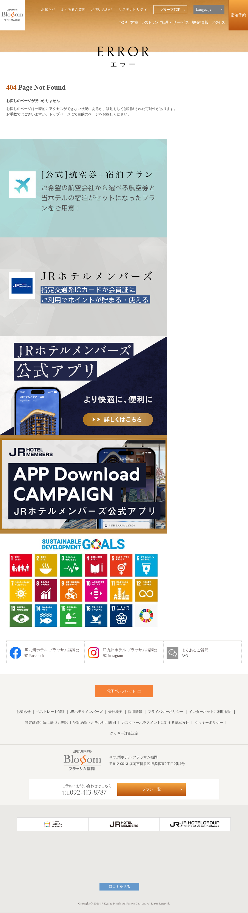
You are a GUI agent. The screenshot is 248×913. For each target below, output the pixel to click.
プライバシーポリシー (165, 712)
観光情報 (200, 22)
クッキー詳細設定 (124, 733)
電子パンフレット (124, 691)
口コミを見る (119, 887)
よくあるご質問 (73, 9)
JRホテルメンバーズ (86, 712)
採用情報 (135, 712)
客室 (134, 22)
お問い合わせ (101, 9)
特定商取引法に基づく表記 (46, 723)
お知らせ (48, 9)
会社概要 (115, 712)
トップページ (59, 114)
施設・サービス (174, 22)
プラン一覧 (151, 789)
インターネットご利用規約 (210, 712)
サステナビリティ (133, 9)
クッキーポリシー (209, 723)
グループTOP (170, 10)
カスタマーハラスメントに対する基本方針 (155, 723)
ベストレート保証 (50, 712)
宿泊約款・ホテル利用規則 (94, 723)
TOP (123, 22)
